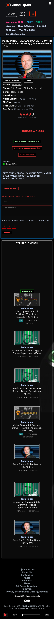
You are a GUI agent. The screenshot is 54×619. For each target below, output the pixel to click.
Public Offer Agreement (35, 591)
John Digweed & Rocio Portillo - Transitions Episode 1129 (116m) (27, 314)
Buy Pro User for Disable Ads (27, 141)
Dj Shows (11, 30)
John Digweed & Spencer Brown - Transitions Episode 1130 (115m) (27, 428)
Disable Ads (27, 291)
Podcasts (27, 580)
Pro (32, 14)
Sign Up (23, 15)
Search (11, 13)
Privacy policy (14, 591)
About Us (27, 572)
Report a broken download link (27, 148)
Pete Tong (17, 84)
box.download (33, 131)
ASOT (39, 22)
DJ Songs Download (27, 586)
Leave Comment (27, 155)
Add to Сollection (12, 81)
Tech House (17, 91)
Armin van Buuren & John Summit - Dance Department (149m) (27, 505)
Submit (7, 233)
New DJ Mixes (26, 26)
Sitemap (27, 589)
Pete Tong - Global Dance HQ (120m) (27, 465)
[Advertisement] (27, 123)
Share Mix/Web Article (15, 34)
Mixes (27, 577)
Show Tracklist (10, 188)
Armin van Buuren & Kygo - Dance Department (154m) (27, 351)
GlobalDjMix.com (31, 606)
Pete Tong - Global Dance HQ (26, 88)
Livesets (10, 26)
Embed (28, 81)
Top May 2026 (27, 30)
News (27, 583)
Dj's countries (27, 569)
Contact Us (27, 575)
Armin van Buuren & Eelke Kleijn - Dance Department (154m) (27, 391)
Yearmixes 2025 (14, 22)
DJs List (41, 26)
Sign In (22, 12)
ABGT (30, 22)
